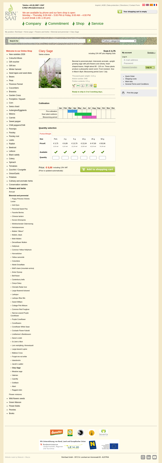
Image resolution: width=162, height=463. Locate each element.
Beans (11, 77)
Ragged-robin (17, 390)
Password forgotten (129, 67)
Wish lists (129, 81)
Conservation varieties (18, 184)
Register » (151, 53)
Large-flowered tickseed (21, 291)
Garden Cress (15, 95)
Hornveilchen (17, 253)
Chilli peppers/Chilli (17, 125)
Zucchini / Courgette (17, 170)
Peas (11, 80)
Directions (124, 5)
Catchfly (15, 379)
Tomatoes (13, 166)
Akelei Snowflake (18, 265)
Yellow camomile (18, 257)
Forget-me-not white (19, 356)
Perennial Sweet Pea (19, 209)
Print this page (132, 93)
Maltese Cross (17, 353)
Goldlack (15, 383)
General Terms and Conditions (137, 84)
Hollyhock (15, 246)
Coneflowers (16, 323)
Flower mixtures (15, 394)
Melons (12, 114)
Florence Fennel (16, 84)
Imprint (97, 5)
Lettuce (12, 151)
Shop (80, 23)
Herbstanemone (18, 227)
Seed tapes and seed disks (20, 73)
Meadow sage (17, 371)
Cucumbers (14, 88)
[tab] (45, 134)
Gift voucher (14, 62)
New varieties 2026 (17, 54)
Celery (12, 159)
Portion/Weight (45, 134)
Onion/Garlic (14, 173)
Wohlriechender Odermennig (22, 224)
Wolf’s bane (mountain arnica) (23, 268)
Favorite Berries (18, 212)
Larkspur (15, 294)
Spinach (12, 162)
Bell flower (16, 276)
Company (33, 23)
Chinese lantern (18, 216)
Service (97, 23)
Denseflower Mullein (19, 242)
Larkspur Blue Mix (18, 298)
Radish (12, 144)
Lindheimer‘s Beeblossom (21, 334)
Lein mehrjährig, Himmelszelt (22, 345)
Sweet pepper (15, 121)
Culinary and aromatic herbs (21, 181)
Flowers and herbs (42, 32)
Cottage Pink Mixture (19, 305)
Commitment (58, 23)
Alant (14, 386)
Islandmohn (16, 360)
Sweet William (17, 302)
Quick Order (130, 76)
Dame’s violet (17, 338)
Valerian (15, 375)
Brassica (12, 91)
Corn (11, 103)
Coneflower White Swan (21, 327)
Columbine (16, 261)
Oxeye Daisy (16, 283)
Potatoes (12, 177)
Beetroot (12, 147)
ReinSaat (18, 32)
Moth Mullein (16, 239)
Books (11, 413)
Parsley (12, 133)
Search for (14, 41)
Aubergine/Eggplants (18, 110)
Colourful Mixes (15, 58)
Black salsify (14, 155)
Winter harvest (15, 69)
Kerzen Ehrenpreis (19, 220)
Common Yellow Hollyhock (21, 250)
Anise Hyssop (17, 272)
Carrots (12, 118)
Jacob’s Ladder (17, 364)
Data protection (113, 5)
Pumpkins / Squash (17, 99)
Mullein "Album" (18, 231)
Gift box (12, 65)
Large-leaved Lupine (19, 349)
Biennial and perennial (60, 32)
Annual (12, 192)
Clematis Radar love (19, 287)
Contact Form (134, 5)
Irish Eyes (15, 205)
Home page (28, 32)
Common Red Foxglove (20, 309)
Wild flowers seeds (17, 398)
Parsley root (14, 136)
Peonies (12, 410)
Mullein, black (17, 235)
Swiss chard (14, 106)
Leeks (11, 140)
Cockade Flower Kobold (21, 330)
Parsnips (12, 129)
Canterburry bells (18, 279)
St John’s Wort (17, 342)
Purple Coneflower (19, 319)
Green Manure (15, 402)
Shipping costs (131, 79)
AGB (104, 5)
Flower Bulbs (14, 406)
